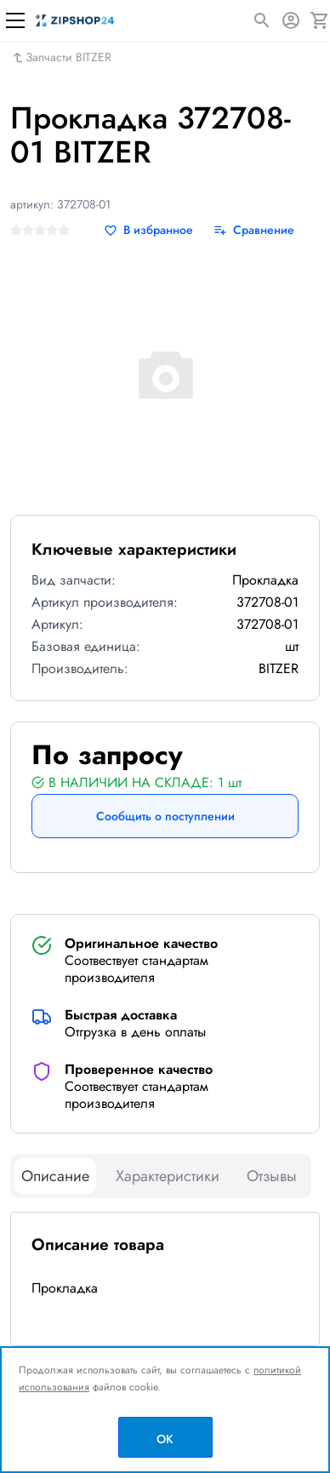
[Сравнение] (253, 230)
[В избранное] (148, 230)
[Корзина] (320, 20)
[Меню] (15, 20)
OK (165, 1438)
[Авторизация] (291, 20)
